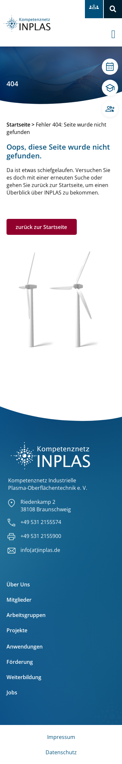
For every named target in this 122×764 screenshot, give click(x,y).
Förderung (20, 662)
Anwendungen (25, 646)
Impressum (61, 737)
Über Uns (18, 584)
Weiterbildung (24, 677)
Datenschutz (61, 752)
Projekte (17, 630)
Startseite (18, 124)
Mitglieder (19, 599)
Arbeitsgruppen (26, 615)
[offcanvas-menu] (116, 29)
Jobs (12, 692)
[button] (113, 9)
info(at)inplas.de (40, 550)
